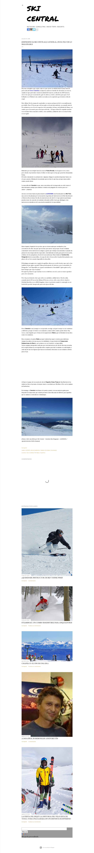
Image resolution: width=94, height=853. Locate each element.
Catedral (42, 450)
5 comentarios (32, 580)
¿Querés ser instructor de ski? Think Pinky (42, 578)
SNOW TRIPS (51, 27)
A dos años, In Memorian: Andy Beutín (40, 738)
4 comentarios (32, 741)
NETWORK (31, 27)
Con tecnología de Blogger (47, 847)
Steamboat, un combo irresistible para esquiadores (47, 622)
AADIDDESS (49, 194)
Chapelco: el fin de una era (35, 663)
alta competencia (35, 450)
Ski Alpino (47, 450)
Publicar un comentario (34, 625)
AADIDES (27, 450)
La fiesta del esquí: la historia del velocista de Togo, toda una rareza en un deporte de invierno (46, 817)
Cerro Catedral (34, 90)
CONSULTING (41, 27)
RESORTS (60, 27)
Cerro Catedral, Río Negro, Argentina (36, 452)
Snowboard (54, 450)
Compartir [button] (24, 447)
